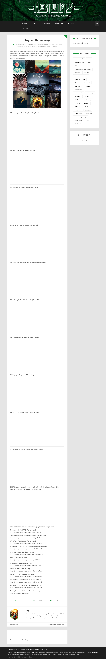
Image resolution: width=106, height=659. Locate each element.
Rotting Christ (58, 44)
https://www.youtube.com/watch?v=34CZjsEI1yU (26, 543)
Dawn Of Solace (46, 46)
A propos (25, 29)
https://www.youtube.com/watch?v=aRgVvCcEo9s (26, 532)
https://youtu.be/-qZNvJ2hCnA (20, 593)
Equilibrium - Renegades (20, 187)
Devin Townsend (32, 46)
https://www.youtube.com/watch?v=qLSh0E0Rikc (25, 560)
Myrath (86, 76)
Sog (56, 46)
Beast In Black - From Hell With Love (24, 262)
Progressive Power (80, 79)
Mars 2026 (88, 110)
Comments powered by (19, 640)
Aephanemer (20, 46)
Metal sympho (78, 100)
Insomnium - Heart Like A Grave (22, 449)
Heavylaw (18, 44)
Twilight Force (78, 89)
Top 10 (26, 44)
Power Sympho (79, 93)
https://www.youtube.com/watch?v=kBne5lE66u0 (26, 576)
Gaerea (87, 120)
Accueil (24, 23)
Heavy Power (78, 86)
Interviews (59, 23)
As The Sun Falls (79, 59)
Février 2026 (89, 113)
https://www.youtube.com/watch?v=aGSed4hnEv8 (26, 582)
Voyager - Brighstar (19, 375)
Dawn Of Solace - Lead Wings (20, 489)
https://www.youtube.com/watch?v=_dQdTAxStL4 (26, 587)
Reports (71, 23)
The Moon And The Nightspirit (83, 69)
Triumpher (78, 82)
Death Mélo (78, 96)
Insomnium (39, 46)
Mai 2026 (77, 65)
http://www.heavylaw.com (57, 624)
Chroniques (46, 23)
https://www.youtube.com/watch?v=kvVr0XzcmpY (26, 549)
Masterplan (88, 106)
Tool (35, 44)
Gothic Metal (78, 106)
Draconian (86, 103)
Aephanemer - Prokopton (20, 337)
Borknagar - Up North (19, 113)
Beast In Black (50, 44)
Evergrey (88, 100)
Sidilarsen (44, 44)
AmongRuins (78, 113)
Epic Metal (87, 82)
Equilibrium (39, 44)
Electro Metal (78, 120)
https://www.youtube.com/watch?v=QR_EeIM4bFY (26, 538)
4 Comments (20, 600)
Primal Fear (89, 86)
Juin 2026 (77, 103)
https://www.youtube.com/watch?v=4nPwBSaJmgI (26, 571)
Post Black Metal (79, 123)
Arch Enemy (90, 93)
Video (89, 62)
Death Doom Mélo (79, 62)
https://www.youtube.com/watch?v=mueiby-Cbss (25, 565)
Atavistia (87, 96)
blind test (40, 53)
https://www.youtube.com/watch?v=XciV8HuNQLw (26, 554)
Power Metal (78, 110)
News (34, 23)
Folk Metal (87, 72)
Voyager (25, 46)
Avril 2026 (77, 76)
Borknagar (30, 44)
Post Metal (77, 72)
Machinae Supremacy (80, 117)
